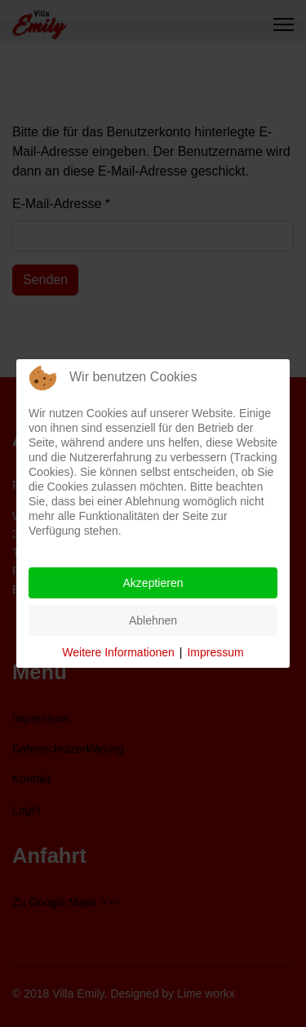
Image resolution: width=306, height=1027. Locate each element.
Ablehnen (153, 620)
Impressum (215, 652)
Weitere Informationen (118, 652)
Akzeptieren (153, 582)
